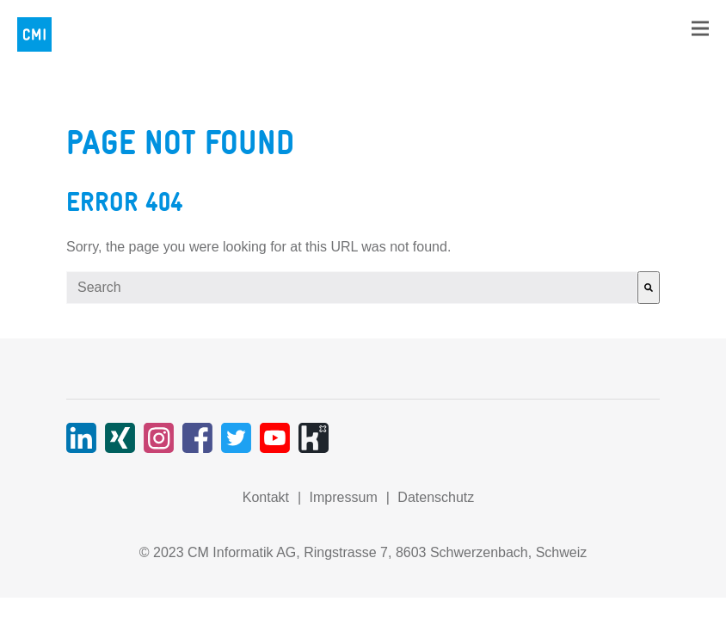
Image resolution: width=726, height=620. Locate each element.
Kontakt (266, 497)
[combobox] (351, 287)
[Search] (648, 287)
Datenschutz (435, 497)
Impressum (344, 497)
